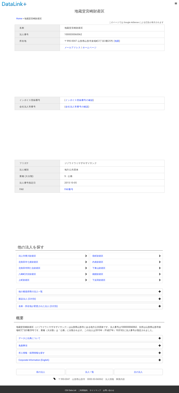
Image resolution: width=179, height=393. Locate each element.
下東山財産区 (98, 268)
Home (19, 18)
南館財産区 (97, 274)
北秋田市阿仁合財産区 (29, 268)
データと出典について (41, 338)
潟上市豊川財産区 (27, 256)
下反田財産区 (98, 280)
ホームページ (90, 47)
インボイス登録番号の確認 (79, 100)
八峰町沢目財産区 (27, 274)
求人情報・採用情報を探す (43, 352)
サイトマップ (95, 390)
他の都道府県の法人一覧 (42, 291)
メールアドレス (73, 47)
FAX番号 (69, 189)
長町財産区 (97, 256)
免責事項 (35, 345)
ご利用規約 (83, 390)
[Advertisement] (59, 73)
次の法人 (138, 372)
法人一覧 (89, 372)
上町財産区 (24, 280)
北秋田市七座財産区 (28, 262)
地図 (117, 41)
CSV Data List (70, 390)
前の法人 (40, 372)
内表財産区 (97, 262)
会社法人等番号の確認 (76, 106)
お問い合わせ (108, 390)
